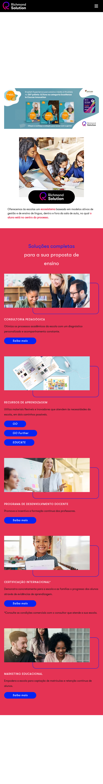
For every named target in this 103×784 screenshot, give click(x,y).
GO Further (21, 433)
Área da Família (51, 724)
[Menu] (96, 6)
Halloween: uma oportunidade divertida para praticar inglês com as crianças (68, 747)
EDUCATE (19, 442)
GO (15, 423)
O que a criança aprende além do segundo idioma (69, 774)
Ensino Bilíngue (54, 762)
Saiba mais (20, 340)
